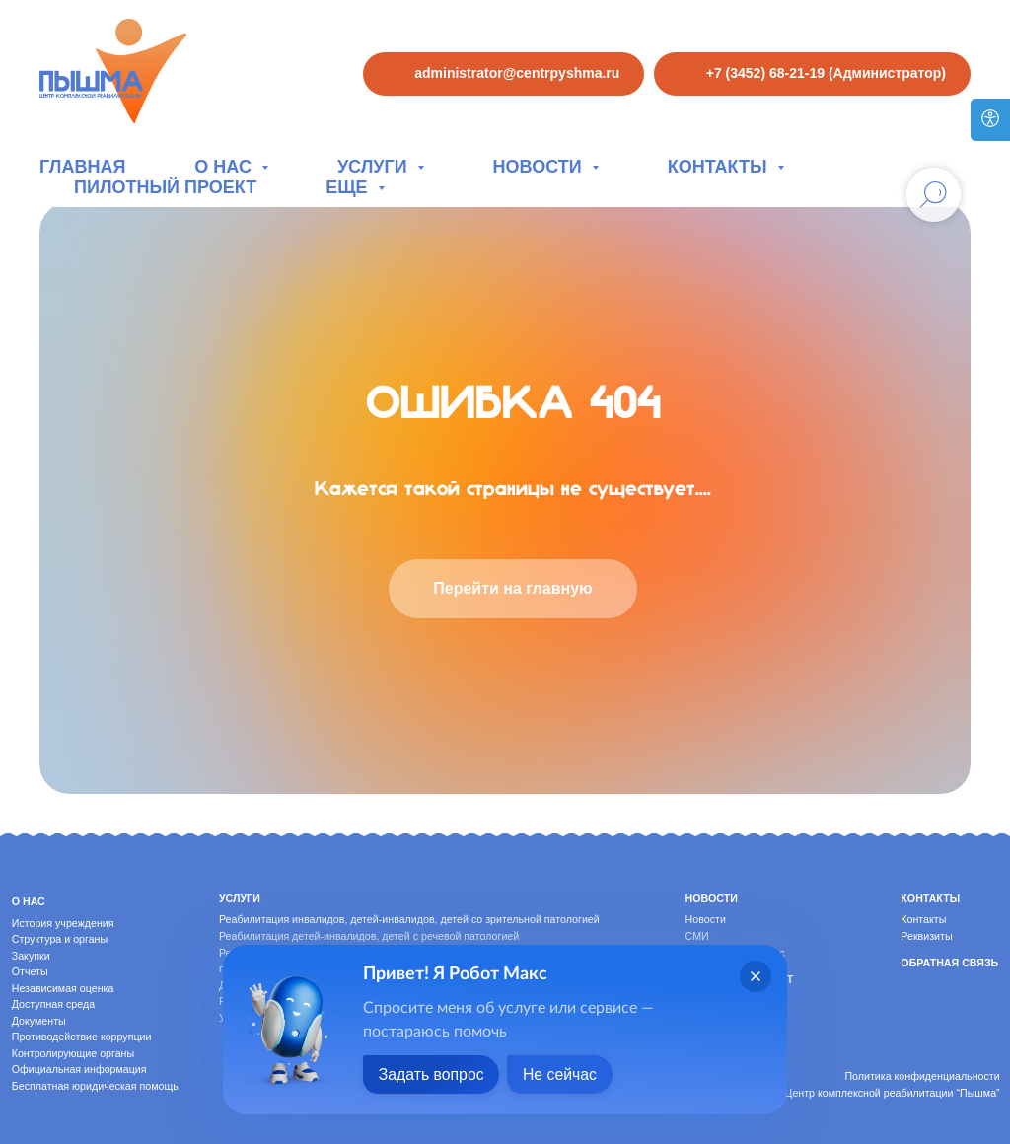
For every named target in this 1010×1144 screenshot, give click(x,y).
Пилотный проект (165, 187)
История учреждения (63, 923)
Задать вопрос (432, 1074)
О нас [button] (225, 167)
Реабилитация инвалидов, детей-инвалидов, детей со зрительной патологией (409, 919)
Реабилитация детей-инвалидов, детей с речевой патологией (369, 936)
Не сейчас (562, 1074)
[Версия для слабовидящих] (990, 120)
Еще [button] (348, 187)
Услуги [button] (374, 167)
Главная (82, 167)
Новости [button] (540, 167)
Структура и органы (60, 939)
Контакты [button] (720, 167)
